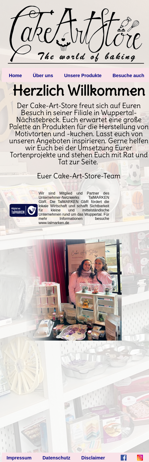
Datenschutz (56, 457)
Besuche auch (128, 75)
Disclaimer (93, 457)
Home (15, 75)
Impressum (19, 457)
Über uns (43, 75)
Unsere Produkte (83, 75)
